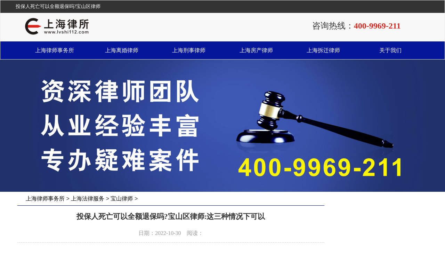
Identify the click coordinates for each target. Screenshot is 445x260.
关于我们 (390, 50)
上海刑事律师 (188, 50)
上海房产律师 (256, 50)
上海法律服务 (87, 199)
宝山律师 (122, 199)
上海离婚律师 (121, 50)
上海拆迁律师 (323, 50)
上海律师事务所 (54, 50)
